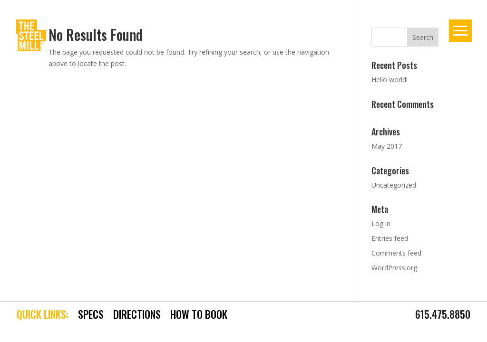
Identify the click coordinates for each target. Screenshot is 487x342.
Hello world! (389, 79)
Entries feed (389, 238)
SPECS (91, 314)
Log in (380, 223)
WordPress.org (394, 267)
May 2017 (386, 146)
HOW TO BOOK (198, 314)
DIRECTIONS (137, 314)
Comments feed (396, 252)
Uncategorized (393, 185)
